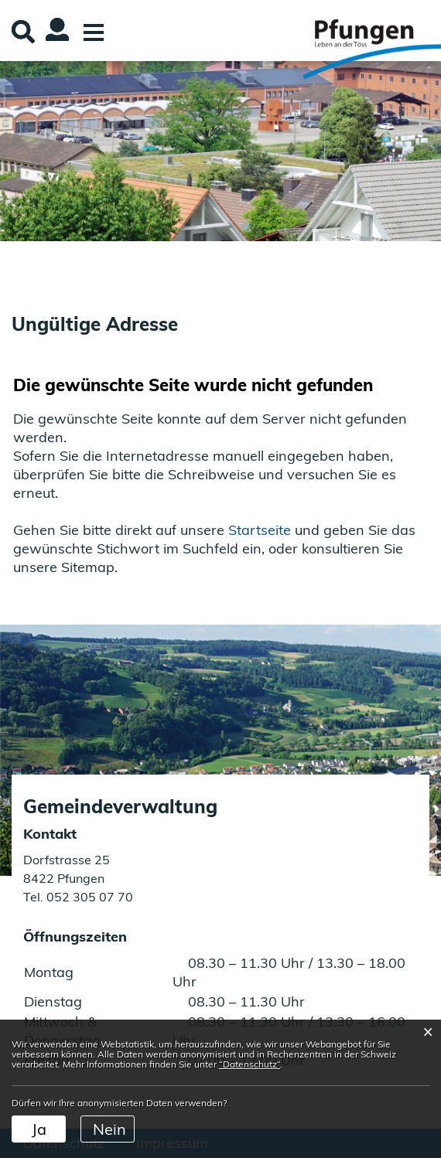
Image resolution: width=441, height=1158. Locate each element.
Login (46, 41)
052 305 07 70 (88, 896)
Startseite (259, 530)
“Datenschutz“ (249, 1064)
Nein (109, 1129)
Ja (39, 1129)
